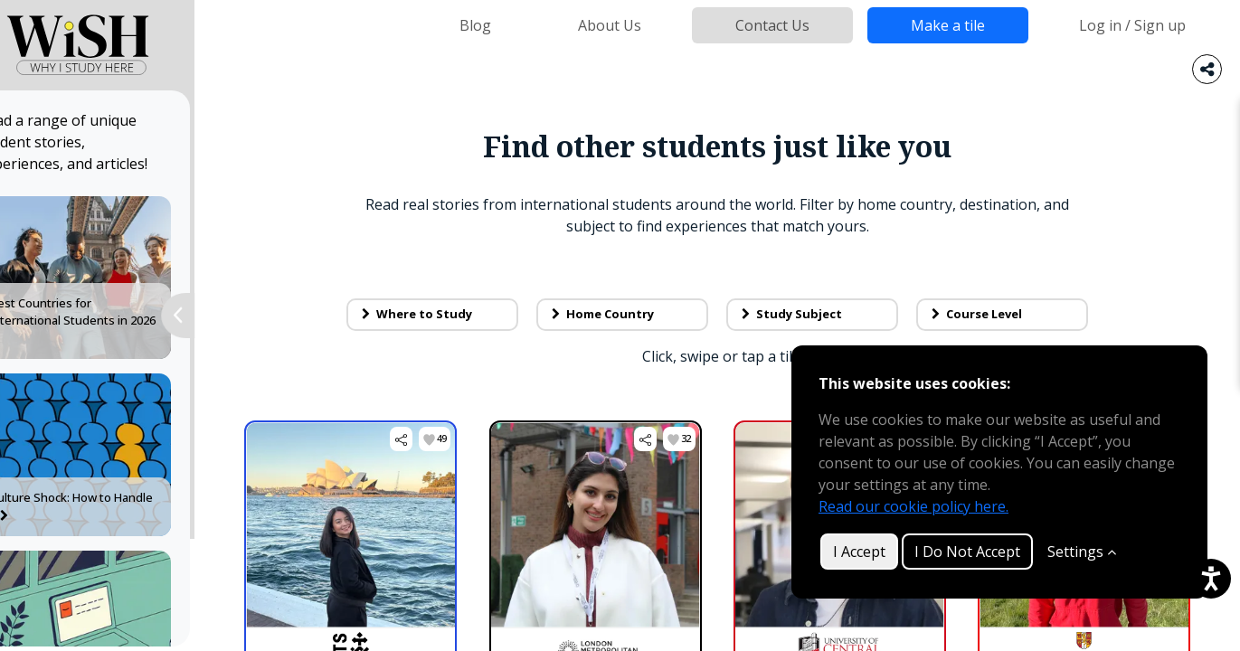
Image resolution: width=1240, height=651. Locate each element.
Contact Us (772, 25)
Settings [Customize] (1081, 551)
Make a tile (948, 25)
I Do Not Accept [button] (967, 551)
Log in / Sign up (1132, 25)
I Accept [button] (859, 551)
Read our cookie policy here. (913, 506)
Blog (475, 25)
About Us (609, 25)
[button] (421, 439)
